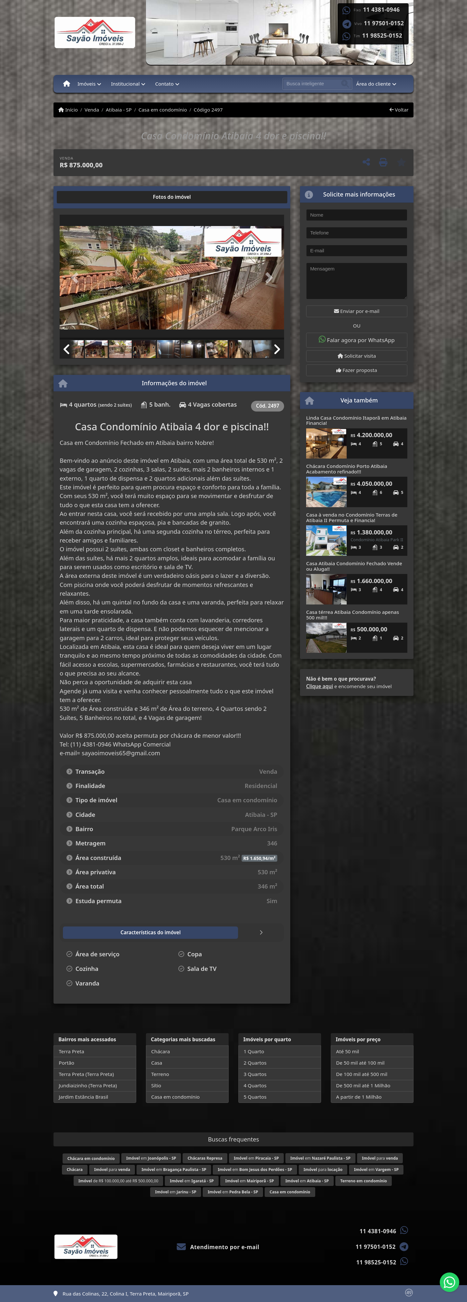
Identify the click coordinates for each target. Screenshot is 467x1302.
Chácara (160, 1051)
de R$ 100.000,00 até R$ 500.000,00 (118, 1181)
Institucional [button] (125, 83)
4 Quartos (255, 1085)
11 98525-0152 (382, 35)
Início (68, 109)
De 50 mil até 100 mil (360, 1062)
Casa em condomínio (162, 109)
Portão (66, 1062)
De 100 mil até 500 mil (361, 1074)
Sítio (156, 1085)
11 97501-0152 (384, 23)
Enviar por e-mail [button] (356, 311)
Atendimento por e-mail (218, 1247)
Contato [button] (164, 83)
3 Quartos (255, 1074)
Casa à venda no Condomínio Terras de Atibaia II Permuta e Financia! (351, 517)
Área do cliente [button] (373, 83)
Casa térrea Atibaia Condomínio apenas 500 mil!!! (352, 615)
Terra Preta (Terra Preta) (86, 1074)
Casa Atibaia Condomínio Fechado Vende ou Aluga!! (354, 566)
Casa (156, 1062)
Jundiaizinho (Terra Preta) (88, 1085)
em (151, 1158)
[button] (76, 277)
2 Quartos (255, 1062)
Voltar (399, 109)
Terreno (160, 1074)
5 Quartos (255, 1096)
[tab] (80, 197)
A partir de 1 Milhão (359, 1096)
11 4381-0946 (381, 9)
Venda (92, 109)
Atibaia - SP (119, 109)
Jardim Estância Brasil (83, 1096)
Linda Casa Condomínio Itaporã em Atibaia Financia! (356, 420)
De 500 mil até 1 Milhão (363, 1085)
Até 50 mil (347, 1051)
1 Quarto (254, 1051)
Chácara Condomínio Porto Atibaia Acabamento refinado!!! (346, 469)
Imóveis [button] (87, 83)
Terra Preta (71, 1051)
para (380, 1158)
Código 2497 (208, 109)
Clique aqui (319, 686)
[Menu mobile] (66, 84)
